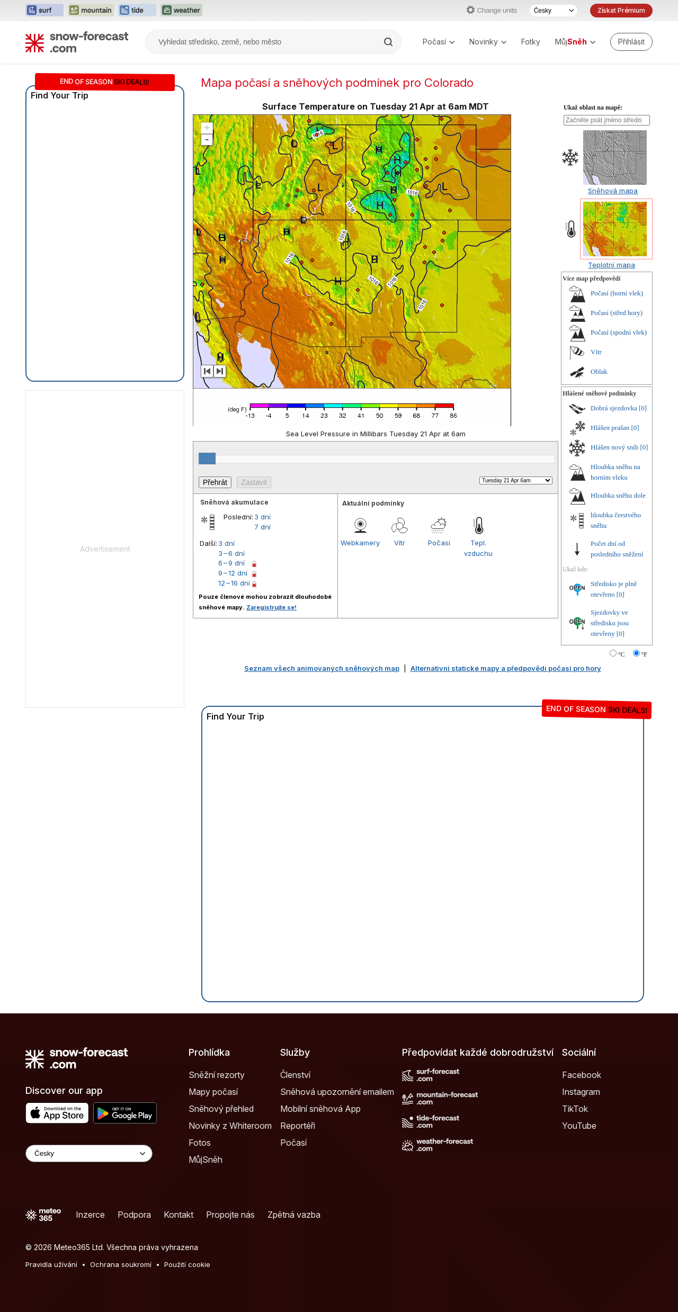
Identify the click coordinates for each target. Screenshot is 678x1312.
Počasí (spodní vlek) (619, 332)
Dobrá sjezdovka (614, 408)
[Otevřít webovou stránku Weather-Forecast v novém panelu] (181, 10)
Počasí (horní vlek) (617, 293)
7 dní (262, 527)
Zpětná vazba (293, 1214)
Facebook (581, 1075)
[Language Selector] (89, 1153)
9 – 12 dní (232, 573)
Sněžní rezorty (217, 1075)
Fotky (530, 41)
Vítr (399, 542)
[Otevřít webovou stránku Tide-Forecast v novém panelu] (137, 10)
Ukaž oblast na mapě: (593, 107)
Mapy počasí (213, 1091)
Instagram (581, 1091)
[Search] (389, 41)
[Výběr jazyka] (553, 10)
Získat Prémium (621, 10)
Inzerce (90, 1214)
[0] (643, 408)
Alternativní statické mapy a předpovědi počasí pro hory (506, 668)
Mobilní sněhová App (320, 1108)
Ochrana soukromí (120, 1264)
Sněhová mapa (613, 190)
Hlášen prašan (610, 428)
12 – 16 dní (234, 583)
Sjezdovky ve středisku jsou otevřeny (610, 622)
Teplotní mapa (611, 264)
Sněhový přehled (221, 1108)
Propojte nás (230, 1214)
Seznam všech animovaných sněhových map (321, 668)
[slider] (207, 458)
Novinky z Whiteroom (230, 1125)
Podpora (134, 1214)
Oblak (599, 371)
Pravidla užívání (51, 1264)
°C (621, 654)
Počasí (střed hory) (617, 313)
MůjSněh (205, 1159)
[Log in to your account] (631, 42)
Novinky (487, 41)
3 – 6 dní (231, 553)
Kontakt (178, 1214)
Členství (295, 1075)
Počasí (438, 41)
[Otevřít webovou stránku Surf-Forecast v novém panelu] (44, 10)
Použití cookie (187, 1264)
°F (644, 654)
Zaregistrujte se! (271, 607)
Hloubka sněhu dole (618, 495)
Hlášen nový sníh (614, 447)
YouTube (579, 1125)
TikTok (575, 1108)
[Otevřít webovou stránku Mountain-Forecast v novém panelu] (91, 10)
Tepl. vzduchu (478, 548)
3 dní (262, 517)
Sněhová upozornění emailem (337, 1091)
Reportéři (297, 1125)
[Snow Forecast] (76, 41)
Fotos (200, 1142)
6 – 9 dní (231, 563)
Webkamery (360, 542)
